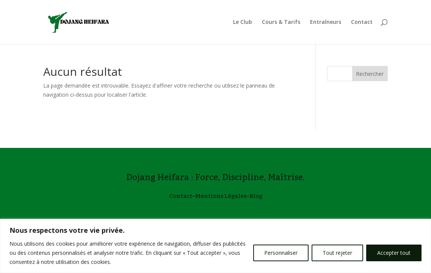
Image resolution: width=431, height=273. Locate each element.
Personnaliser (281, 252)
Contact (362, 22)
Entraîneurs (325, 22)
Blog (255, 196)
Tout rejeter (337, 252)
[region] (215, 246)
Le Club (242, 22)
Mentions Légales (220, 196)
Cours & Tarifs (281, 22)
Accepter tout (394, 252)
